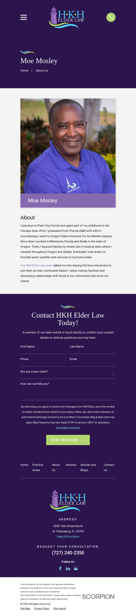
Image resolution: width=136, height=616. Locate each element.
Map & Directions (68, 536)
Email (73, 359)
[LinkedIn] (68, 568)
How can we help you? (34, 383)
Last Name (77, 346)
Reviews (71, 465)
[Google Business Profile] (76, 568)
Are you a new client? (34, 371)
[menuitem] (25, 608)
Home (24, 465)
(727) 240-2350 (68, 553)
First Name (27, 346)
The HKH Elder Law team (36, 265)
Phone (24, 359)
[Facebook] (60, 568)
